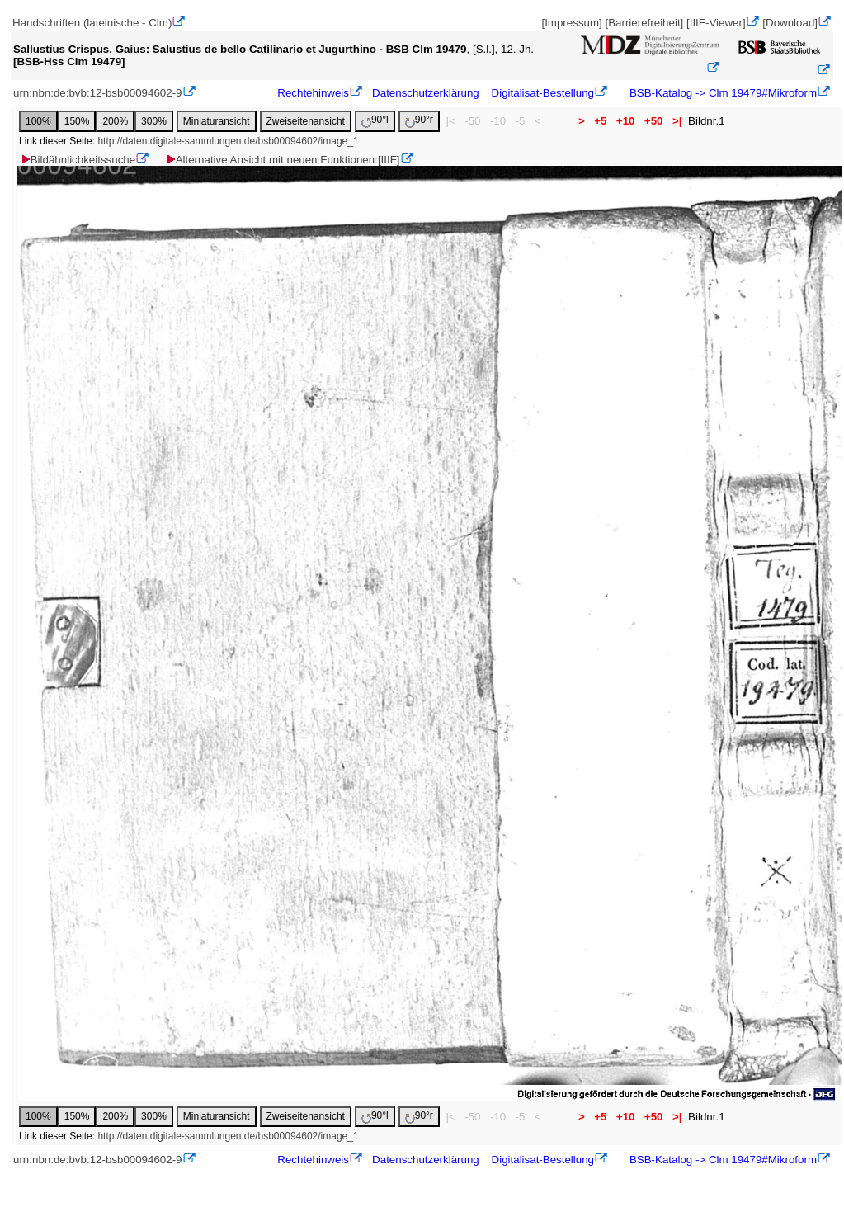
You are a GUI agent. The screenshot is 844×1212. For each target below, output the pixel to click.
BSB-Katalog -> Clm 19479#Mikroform (721, 93)
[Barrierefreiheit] (644, 23)
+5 (601, 121)
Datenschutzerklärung (425, 93)
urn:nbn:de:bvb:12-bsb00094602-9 (97, 93)
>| (677, 121)
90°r (419, 121)
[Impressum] (571, 23)
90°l (375, 121)
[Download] (790, 23)
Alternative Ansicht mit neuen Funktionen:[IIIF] (282, 159)
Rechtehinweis (313, 93)
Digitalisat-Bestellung (543, 93)
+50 (653, 121)
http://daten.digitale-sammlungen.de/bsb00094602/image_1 (227, 141)
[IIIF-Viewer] (716, 23)
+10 (625, 121)
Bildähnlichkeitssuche (77, 159)
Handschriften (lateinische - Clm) (92, 23)
